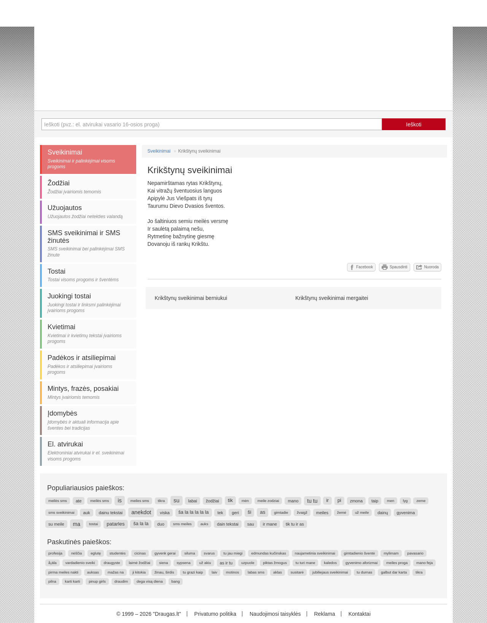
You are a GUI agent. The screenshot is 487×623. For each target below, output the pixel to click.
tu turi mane (305, 563)
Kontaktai (360, 614)
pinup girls (97, 581)
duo (160, 524)
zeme (420, 501)
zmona (356, 501)
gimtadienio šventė (359, 553)
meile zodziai (268, 501)
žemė (341, 512)
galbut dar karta (394, 572)
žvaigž (302, 512)
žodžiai (212, 501)
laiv (214, 572)
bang (176, 581)
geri (235, 512)
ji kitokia (139, 572)
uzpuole (247, 563)
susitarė (297, 572)
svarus (209, 553)
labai (192, 501)
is (120, 500)
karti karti (72, 581)
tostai (93, 524)
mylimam (391, 553)
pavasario (415, 553)
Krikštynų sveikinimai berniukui (191, 298)
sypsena (184, 563)
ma (76, 524)
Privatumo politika (215, 614)
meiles (322, 512)
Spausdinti (394, 267)
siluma (189, 553)
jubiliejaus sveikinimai (330, 572)
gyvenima (406, 512)
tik (230, 500)
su (176, 500)
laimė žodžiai (139, 563)
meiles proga (396, 563)
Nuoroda (427, 267)
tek (220, 512)
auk (86, 512)
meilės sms (57, 501)
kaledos (330, 563)
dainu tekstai (111, 512)
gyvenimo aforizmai (361, 563)
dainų (382, 512)
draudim (121, 581)
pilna (52, 581)
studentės (118, 553)
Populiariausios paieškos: (85, 488)
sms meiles (182, 524)
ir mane (270, 524)
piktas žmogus (275, 563)
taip (374, 501)
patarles (115, 524)
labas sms (256, 572)
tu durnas (364, 572)
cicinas (140, 553)
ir (327, 500)
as (262, 512)
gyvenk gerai (165, 553)
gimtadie (281, 512)
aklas (277, 572)
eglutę (96, 553)
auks (204, 524)
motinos (232, 572)
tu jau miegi (232, 553)
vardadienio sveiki (80, 563)
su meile (56, 524)
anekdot (141, 512)
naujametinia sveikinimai (315, 553)
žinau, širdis (164, 572)
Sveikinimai (159, 151)
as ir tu (226, 563)
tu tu (312, 501)
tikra (161, 501)
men (390, 501)
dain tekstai (228, 524)
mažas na (116, 572)
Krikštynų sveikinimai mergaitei (331, 298)
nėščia (76, 553)
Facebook (361, 267)
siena (163, 563)
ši (249, 512)
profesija (55, 553)
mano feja (424, 563)
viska (165, 512)
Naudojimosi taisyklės (275, 614)
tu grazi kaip (193, 572)
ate (79, 501)
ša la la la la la (193, 512)
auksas (93, 572)
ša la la (140, 523)
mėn (245, 501)
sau (250, 524)
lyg (405, 501)
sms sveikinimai (61, 512)
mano (293, 501)
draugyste (111, 563)
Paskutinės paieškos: (79, 542)
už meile (362, 512)
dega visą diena (150, 581)
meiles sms (140, 501)
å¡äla (52, 563)
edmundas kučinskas (268, 553)
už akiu (205, 563)
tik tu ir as (295, 524)
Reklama (324, 614)
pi (339, 500)
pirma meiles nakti (63, 572)
